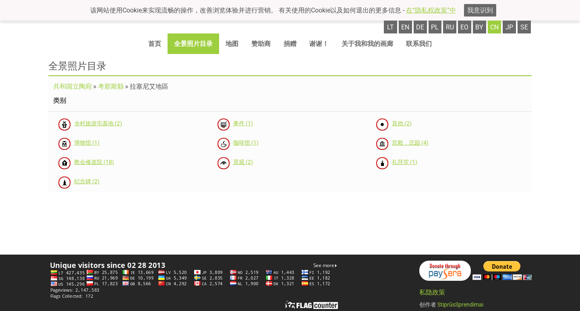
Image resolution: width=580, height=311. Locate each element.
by (479, 27)
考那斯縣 (111, 86)
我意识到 (480, 10)
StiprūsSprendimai (460, 304)
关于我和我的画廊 (367, 44)
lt (390, 27)
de (420, 27)
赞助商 (261, 44)
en (405, 27)
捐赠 (290, 44)
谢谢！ (319, 44)
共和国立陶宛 (72, 86)
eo (464, 27)
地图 (232, 44)
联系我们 (419, 44)
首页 (154, 44)
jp (509, 27)
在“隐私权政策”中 (431, 10)
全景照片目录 (193, 44)
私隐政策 (432, 292)
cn (494, 27)
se (524, 27)
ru (450, 27)
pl (435, 27)
